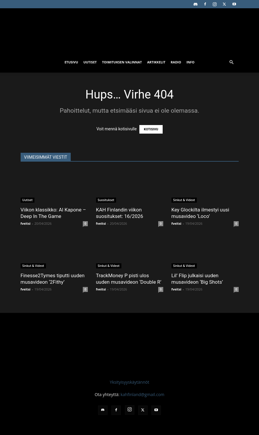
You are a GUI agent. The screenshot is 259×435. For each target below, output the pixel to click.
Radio (176, 62)
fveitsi (26, 223)
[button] (232, 62)
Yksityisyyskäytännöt (129, 382)
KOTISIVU (151, 129)
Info (190, 62)
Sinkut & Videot (184, 200)
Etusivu (71, 62)
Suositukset (106, 200)
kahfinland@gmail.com (142, 394)
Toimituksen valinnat (122, 62)
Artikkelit (156, 62)
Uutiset (90, 62)
